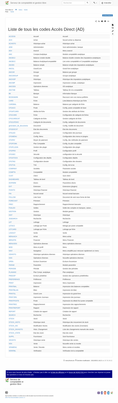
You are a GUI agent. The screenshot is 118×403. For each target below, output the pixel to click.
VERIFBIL (12, 351)
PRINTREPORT (14, 308)
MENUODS (13, 244)
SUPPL (11, 336)
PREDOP (12, 276)
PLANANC (12, 272)
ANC (10, 54)
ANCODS (12, 86)
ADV (10, 51)
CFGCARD (13, 115)
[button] (95, 3)
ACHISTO (12, 43)
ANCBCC (12, 61)
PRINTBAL (13, 286)
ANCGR (12, 72)
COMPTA (12, 172)
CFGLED (12, 133)
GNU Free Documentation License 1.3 (15, 397)
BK (10, 93)
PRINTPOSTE (14, 301)
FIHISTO (12, 190)
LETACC (12, 226)
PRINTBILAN (13, 290)
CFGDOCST (13, 129)
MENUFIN (12, 240)
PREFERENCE (14, 279)
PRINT (11, 283)
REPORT (12, 311)
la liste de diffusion (58, 372)
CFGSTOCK (13, 158)
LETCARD (12, 229)
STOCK (11, 319)
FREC (11, 204)
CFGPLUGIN (13, 147)
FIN (10, 194)
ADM (10, 47)
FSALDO (12, 208)
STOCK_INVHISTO (16, 329)
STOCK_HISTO (14, 322)
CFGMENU (13, 136)
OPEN (11, 261)
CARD (11, 101)
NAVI (10, 251)
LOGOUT (12, 233)
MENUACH (13, 236)
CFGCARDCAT (14, 119)
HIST (10, 215)
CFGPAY (12, 140)
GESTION (12, 211)
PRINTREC (13, 304)
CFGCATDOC (14, 122)
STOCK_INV (13, 326)
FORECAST (13, 201)
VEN (10, 344)
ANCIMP (12, 83)
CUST (11, 176)
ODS (10, 258)
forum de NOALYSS (76, 372)
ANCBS (11, 65)
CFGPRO (12, 151)
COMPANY (13, 169)
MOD (11, 247)
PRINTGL (12, 294)
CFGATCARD (14, 111)
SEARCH (12, 315)
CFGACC (12, 108)
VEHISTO (12, 340)
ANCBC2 (12, 58)
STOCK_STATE (14, 333)
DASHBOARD (14, 179)
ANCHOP (12, 79)
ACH (10, 40)
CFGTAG (12, 161)
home (26, 10)
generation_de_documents (18, 126)
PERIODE (12, 269)
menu (20, 10)
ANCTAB (12, 90)
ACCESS (12, 36)
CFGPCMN (13, 144)
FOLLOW (12, 197)
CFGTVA (12, 165)
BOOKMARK (13, 97)
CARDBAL (12, 104)
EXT (10, 186)
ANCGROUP (13, 76)
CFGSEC (12, 154)
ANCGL (11, 68)
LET (10, 222)
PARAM (11, 265)
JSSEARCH (13, 219)
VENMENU (13, 347)
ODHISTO (12, 254)
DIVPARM (12, 183)
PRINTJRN (13, 297)
